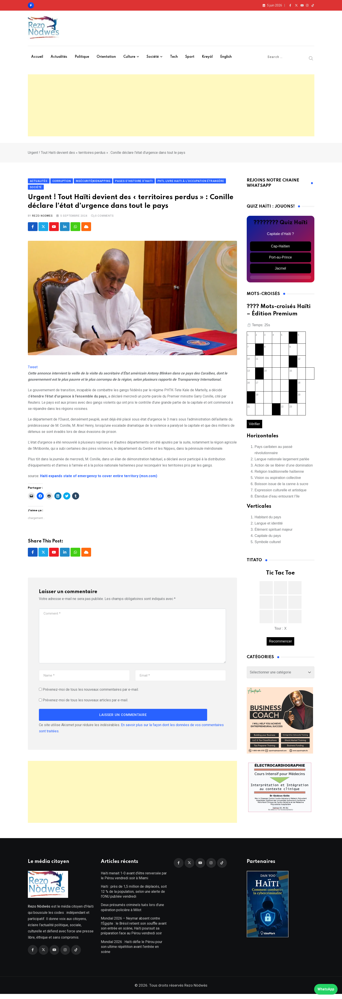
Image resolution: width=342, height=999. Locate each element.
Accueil (37, 57)
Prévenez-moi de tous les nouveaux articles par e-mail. (85, 703)
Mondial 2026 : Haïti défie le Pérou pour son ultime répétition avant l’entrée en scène (131, 952)
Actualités (59, 57)
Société (153, 57)
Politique (82, 57)
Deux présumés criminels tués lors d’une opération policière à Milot (132, 912)
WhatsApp (325, 989)
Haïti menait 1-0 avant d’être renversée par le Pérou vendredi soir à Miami (134, 880)
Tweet (33, 370)
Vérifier (254, 426)
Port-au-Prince (280, 260)
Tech (174, 57)
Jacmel (280, 271)
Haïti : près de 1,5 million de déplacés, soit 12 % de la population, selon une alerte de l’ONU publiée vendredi (134, 897)
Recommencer (280, 644)
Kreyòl (207, 57)
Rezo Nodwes (42, 218)
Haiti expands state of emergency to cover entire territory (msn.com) (98, 478)
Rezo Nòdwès (195, 990)
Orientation (106, 57)
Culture (129, 57)
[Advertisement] (171, 105)
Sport (189, 57)
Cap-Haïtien (280, 249)
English (226, 57)
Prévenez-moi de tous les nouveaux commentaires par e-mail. (91, 692)
